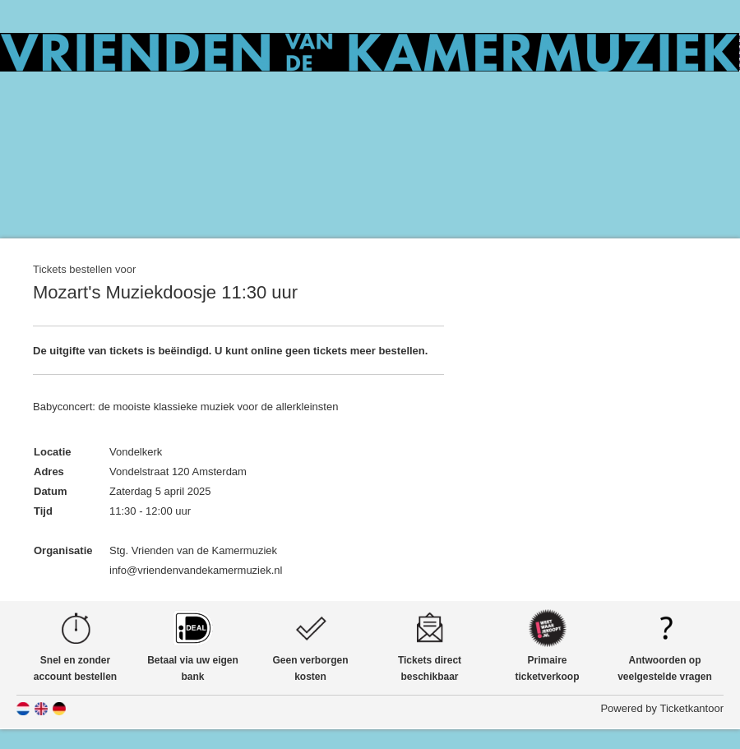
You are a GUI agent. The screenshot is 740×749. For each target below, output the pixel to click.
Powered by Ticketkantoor (662, 708)
